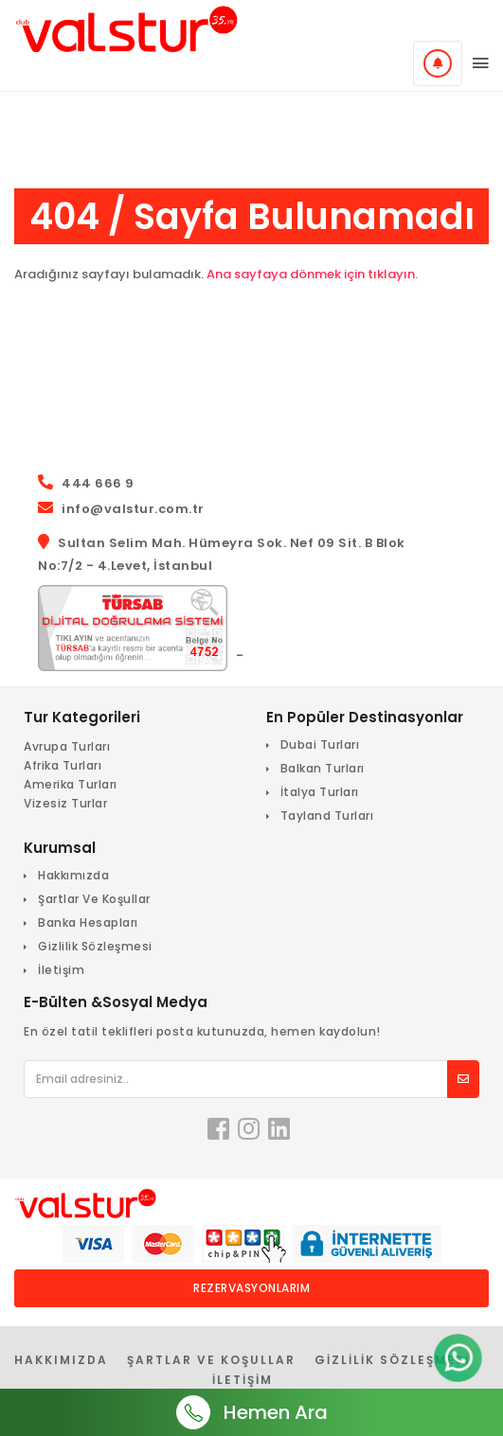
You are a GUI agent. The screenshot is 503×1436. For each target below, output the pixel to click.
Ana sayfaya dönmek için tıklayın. (312, 274)
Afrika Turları (62, 765)
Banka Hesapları (88, 922)
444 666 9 (98, 483)
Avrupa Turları (67, 746)
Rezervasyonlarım (251, 1288)
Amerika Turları (70, 784)
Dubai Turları (320, 744)
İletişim (61, 970)
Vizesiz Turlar (65, 803)
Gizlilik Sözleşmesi (95, 946)
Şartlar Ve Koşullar (94, 899)
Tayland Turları (327, 815)
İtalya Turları (319, 792)
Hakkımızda (73, 875)
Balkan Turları (322, 768)
